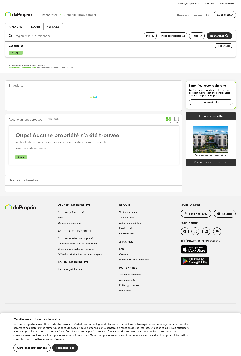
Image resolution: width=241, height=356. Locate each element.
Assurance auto (127, 279)
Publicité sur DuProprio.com (134, 259)
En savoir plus (211, 102)
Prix (150, 35)
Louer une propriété (73, 262)
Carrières (198, 15)
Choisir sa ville (126, 233)
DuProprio (209, 3)
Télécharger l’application (188, 3)
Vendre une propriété (74, 205)
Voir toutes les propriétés (210, 155)
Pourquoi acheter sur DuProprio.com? (78, 243)
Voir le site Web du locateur (211, 162)
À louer (34, 26)
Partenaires (128, 267)
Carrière (123, 254)
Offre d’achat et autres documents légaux (80, 254)
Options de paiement (69, 222)
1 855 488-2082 (227, 3)
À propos (126, 242)
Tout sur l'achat (127, 217)
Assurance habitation (130, 274)
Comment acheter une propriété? (75, 238)
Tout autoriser (65, 347)
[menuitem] (87, 215)
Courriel (224, 213)
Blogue (124, 205)
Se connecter (225, 14)
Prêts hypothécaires (129, 285)
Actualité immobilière (130, 222)
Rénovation (125, 290)
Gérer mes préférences (32, 347)
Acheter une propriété (75, 231)
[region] (120, 334)
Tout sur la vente (128, 212)
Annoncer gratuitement (80, 15)
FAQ (121, 248)
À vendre (15, 26)
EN (207, 15)
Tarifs (60, 217)
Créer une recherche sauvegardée (76, 248)
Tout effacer (223, 45)
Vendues (53, 26)
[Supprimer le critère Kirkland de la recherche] (16, 53)
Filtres (197, 35)
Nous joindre (183, 15)
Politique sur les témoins (49, 339)
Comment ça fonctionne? (71, 212)
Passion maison (127, 228)
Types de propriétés (173, 35)
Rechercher (219, 36)
